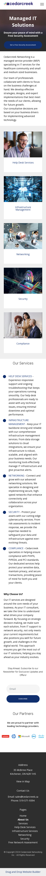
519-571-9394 (27, 800)
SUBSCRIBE (23, 699)
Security (23, 298)
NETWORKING (16, 475)
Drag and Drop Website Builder (23, 872)
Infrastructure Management (23, 208)
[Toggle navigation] (42, 4)
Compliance (23, 343)
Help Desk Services (23, 162)
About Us (23, 819)
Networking (23, 254)
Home (23, 815)
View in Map (23, 781)
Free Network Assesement (23, 842)
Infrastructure (20, 831)
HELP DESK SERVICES (20, 376)
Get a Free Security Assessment (23, 45)
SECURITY (14, 512)
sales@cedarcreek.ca (26, 796)
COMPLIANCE (16, 548)
